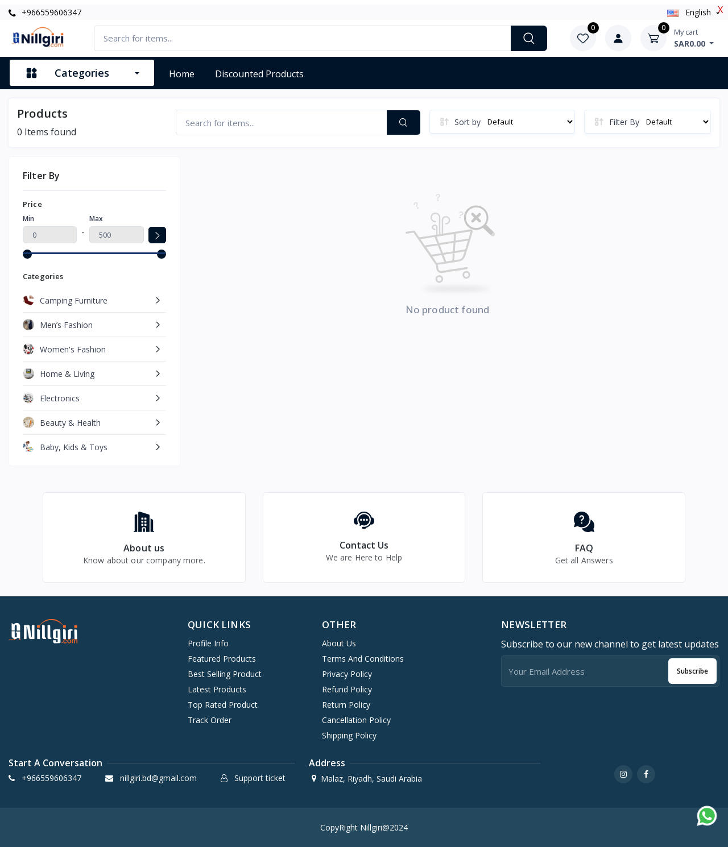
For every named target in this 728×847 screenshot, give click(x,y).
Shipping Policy (349, 735)
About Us (339, 643)
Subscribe (692, 671)
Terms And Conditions (363, 658)
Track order (209, 720)
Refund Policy (347, 689)
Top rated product (223, 704)
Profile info (208, 643)
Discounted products (259, 74)
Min (28, 218)
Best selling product (225, 674)
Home (182, 74)
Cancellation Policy (356, 720)
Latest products (217, 689)
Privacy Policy (347, 674)
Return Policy (346, 704)
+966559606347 (45, 12)
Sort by (467, 122)
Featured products (222, 658)
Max (96, 218)
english (690, 12)
